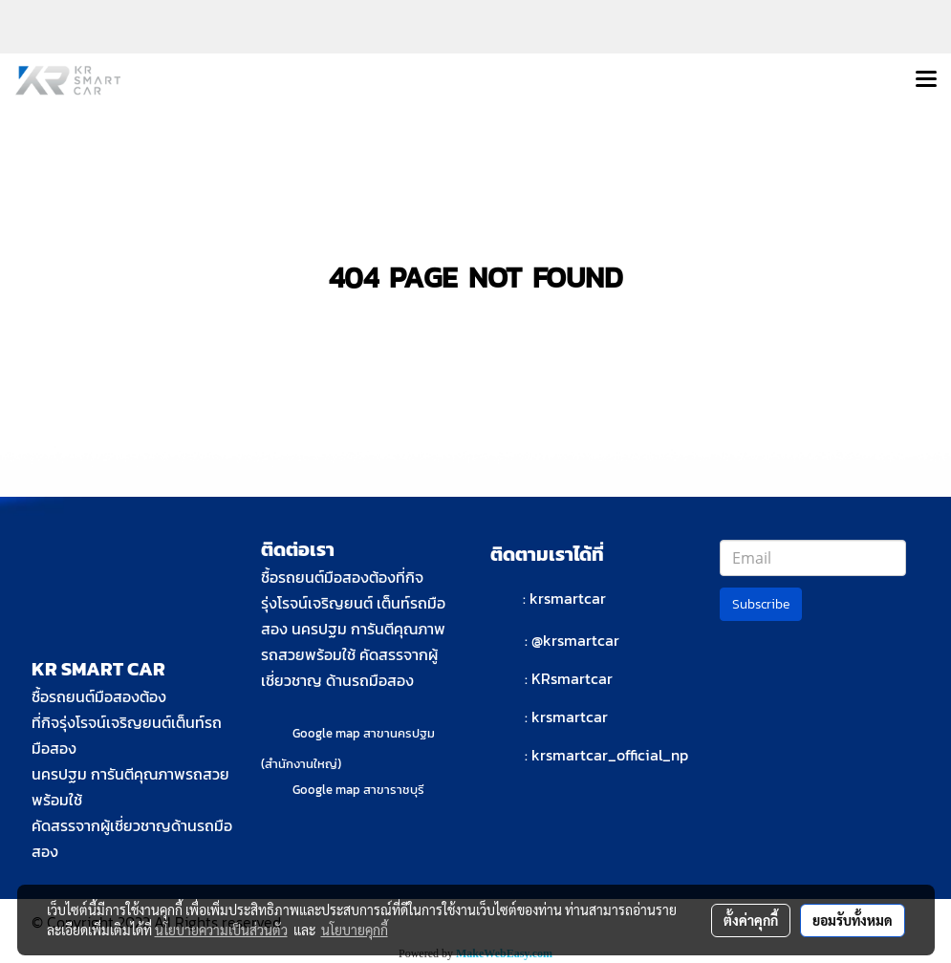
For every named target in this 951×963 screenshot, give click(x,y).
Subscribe (760, 604)
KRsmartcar (572, 678)
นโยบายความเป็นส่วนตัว (221, 929)
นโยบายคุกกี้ (354, 929)
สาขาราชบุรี (393, 790)
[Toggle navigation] (926, 80)
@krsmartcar (575, 640)
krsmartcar (568, 598)
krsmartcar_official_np (609, 754)
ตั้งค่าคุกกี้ (751, 920)
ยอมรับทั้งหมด (852, 920)
